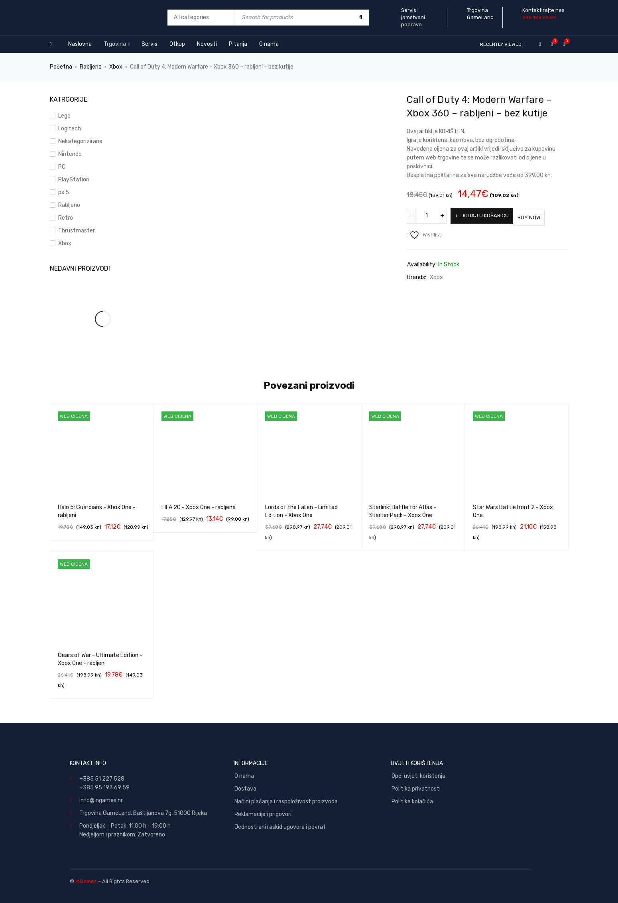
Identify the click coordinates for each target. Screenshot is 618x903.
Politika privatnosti (416, 788)
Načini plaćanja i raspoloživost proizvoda (286, 801)
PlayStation (73, 179)
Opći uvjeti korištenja (418, 776)
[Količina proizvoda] (426, 215)
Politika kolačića (412, 801)
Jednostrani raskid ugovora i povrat (280, 827)
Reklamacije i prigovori (262, 814)
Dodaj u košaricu (487, 215)
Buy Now (542, 215)
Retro (65, 217)
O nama (244, 776)
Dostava (245, 788)
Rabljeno (91, 66)
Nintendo (70, 154)
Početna (61, 66)
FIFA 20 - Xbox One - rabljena (198, 507)
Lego (64, 115)
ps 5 (63, 192)
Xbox (115, 66)
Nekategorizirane (80, 141)
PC (61, 166)
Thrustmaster (76, 230)
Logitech (69, 128)
